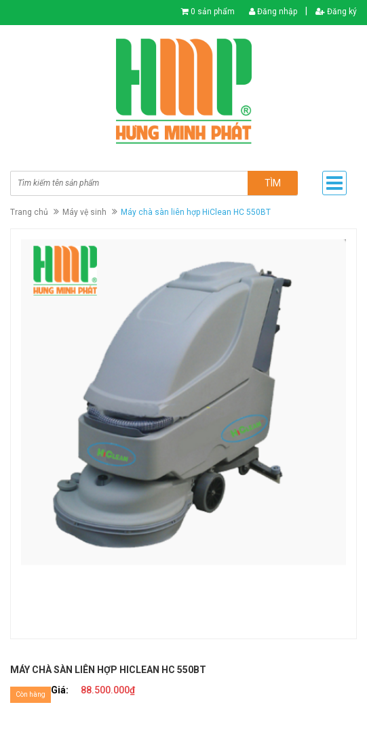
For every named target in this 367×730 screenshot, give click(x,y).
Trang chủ (29, 212)
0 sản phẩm (213, 11)
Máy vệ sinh (84, 212)
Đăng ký (336, 11)
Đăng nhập (273, 11)
